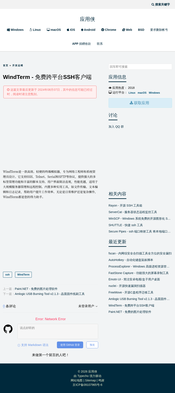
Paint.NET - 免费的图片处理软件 (36, 288)
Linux (35, 29)
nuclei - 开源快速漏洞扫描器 (127, 286)
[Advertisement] (50, 133)
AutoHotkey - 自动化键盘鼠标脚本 (131, 260)
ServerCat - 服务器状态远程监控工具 (133, 212)
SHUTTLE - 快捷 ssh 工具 (126, 225)
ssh (7, 274)
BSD (141, 29)
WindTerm (23, 274)
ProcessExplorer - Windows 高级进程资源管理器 (140, 266)
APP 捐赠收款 (81, 43)
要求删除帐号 (159, 29)
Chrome (108, 29)
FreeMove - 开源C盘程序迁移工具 (131, 292)
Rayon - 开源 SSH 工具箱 (125, 205)
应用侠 (87, 18)
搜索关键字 (108, 63)
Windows (15, 29)
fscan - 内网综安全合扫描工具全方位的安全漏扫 (140, 253)
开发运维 (17, 65)
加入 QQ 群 (116, 126)
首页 (5, 65)
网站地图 (77, 380)
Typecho (83, 376)
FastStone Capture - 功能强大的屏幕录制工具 (139, 273)
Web (127, 29)
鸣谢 (101, 380)
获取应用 (141, 103)
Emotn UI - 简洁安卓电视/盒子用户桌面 (134, 279)
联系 (100, 43)
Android (88, 29)
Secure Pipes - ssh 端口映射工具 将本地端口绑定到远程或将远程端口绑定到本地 (140, 231)
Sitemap (90, 380)
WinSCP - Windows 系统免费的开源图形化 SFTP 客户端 (140, 218)
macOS (54, 29)
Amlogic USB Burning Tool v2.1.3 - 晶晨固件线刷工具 (50, 294)
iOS (71, 29)
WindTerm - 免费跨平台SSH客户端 (131, 305)
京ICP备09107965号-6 (87, 384)
